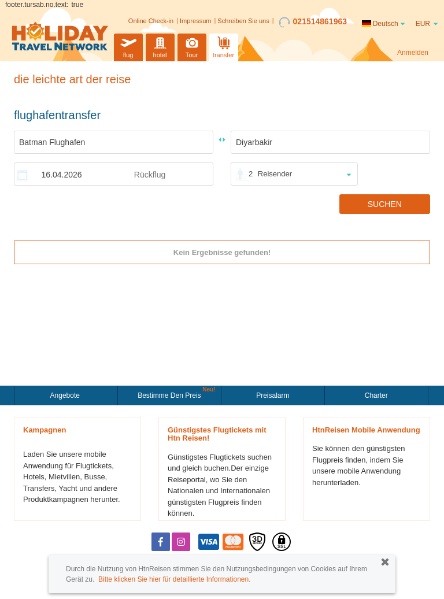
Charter (376, 395)
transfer (223, 46)
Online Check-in (150, 20)
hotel (160, 46)
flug (128, 46)
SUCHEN (385, 204)
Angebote (66, 395)
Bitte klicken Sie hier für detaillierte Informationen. (174, 579)
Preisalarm (272, 395)
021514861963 (313, 22)
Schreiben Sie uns (243, 20)
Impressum (195, 20)
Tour (192, 46)
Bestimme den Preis (171, 394)
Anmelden (412, 53)
